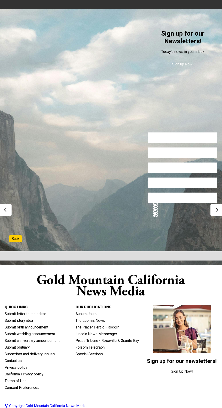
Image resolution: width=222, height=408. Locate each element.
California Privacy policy (24, 374)
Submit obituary (17, 347)
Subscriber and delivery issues (30, 354)
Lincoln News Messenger (96, 334)
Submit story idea (19, 320)
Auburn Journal (87, 314)
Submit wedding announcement (30, 334)
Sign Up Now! (182, 371)
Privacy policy (16, 367)
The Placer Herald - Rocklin (97, 327)
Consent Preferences (22, 387)
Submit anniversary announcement (32, 340)
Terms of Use (16, 381)
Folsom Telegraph (90, 347)
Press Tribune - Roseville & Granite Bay (107, 340)
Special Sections (89, 354)
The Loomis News (90, 320)
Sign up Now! (183, 64)
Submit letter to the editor (25, 314)
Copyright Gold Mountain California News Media (45, 406)
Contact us (13, 361)
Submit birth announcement (26, 327)
